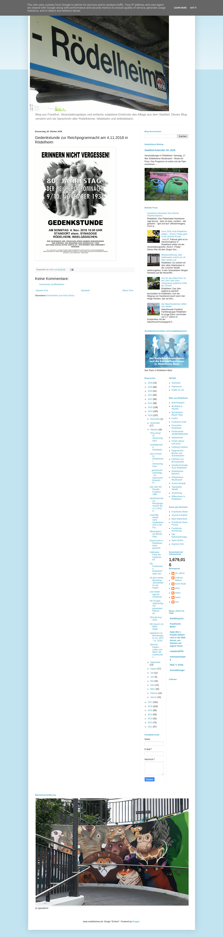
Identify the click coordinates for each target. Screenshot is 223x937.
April (152, 685)
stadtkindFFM (176, 651)
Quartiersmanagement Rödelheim (180, 466)
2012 (150, 722)
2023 (150, 395)
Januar (153, 697)
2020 (150, 407)
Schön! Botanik (179, 483)
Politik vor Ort (178, 390)
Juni (152, 677)
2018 (150, 415)
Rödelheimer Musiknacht (177, 478)
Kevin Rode (180, 584)
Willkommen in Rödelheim (178, 497)
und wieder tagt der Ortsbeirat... (156, 594)
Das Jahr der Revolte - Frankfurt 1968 (156, 491)
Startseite (85, 290)
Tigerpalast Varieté (177, 488)
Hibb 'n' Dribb (176, 665)
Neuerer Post (42, 290)
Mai (152, 681)
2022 (150, 399)
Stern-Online (177, 540)
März (152, 689)
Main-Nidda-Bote (179, 519)
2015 (150, 710)
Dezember (155, 419)
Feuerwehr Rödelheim (176, 426)
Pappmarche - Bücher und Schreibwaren (178, 453)
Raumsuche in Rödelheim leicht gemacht (156, 544)
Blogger (135, 921)
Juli (152, 673)
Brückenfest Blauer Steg (177, 413)
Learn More (180, 8)
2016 (150, 706)
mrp (177, 602)
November (155, 423)
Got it (193, 8)
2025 (150, 387)
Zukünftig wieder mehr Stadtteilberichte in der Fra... (156, 521)
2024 (150, 391)
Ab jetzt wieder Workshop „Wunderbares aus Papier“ (156, 583)
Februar (154, 693)
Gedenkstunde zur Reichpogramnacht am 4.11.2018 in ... (156, 504)
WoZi (177, 588)
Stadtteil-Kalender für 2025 (160, 150)
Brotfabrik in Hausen (177, 407)
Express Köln (178, 544)
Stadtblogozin (177, 618)
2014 (150, 714)
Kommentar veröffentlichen (51, 284)
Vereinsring (177, 493)
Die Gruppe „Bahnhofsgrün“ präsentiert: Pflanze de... (156, 607)
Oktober (154, 429)
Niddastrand (177, 437)
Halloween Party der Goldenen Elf (155, 556)
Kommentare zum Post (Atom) (60, 295)
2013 (150, 718)
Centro (175, 418)
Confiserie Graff (179, 422)
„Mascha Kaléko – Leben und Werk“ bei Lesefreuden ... (156, 650)
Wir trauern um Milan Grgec (156, 626)
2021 (150, 403)
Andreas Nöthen (179, 579)
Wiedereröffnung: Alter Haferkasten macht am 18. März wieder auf (173, 257)
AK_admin (180, 573)
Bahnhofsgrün (178, 402)
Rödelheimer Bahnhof (177, 472)
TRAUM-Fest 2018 (156, 618)
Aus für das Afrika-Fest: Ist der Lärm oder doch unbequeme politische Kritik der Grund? (174, 282)
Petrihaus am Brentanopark (178, 460)
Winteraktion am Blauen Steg (156, 534)
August (153, 668)
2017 (150, 702)
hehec (178, 593)
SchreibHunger (177, 670)
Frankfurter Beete (180, 512)
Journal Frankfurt (179, 515)
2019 (150, 411)
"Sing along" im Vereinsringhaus (156, 437)
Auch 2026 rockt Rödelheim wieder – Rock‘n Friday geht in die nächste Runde (174, 234)
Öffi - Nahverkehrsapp (179, 535)
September (155, 662)
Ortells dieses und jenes (178, 442)
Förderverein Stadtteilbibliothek (180, 432)
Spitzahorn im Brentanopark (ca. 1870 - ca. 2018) (156, 637)
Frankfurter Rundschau (177, 529)
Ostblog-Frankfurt (180, 447)
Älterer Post (127, 290)
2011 (150, 726)
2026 (150, 383)
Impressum (177, 386)
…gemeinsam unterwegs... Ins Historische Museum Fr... (156, 476)
